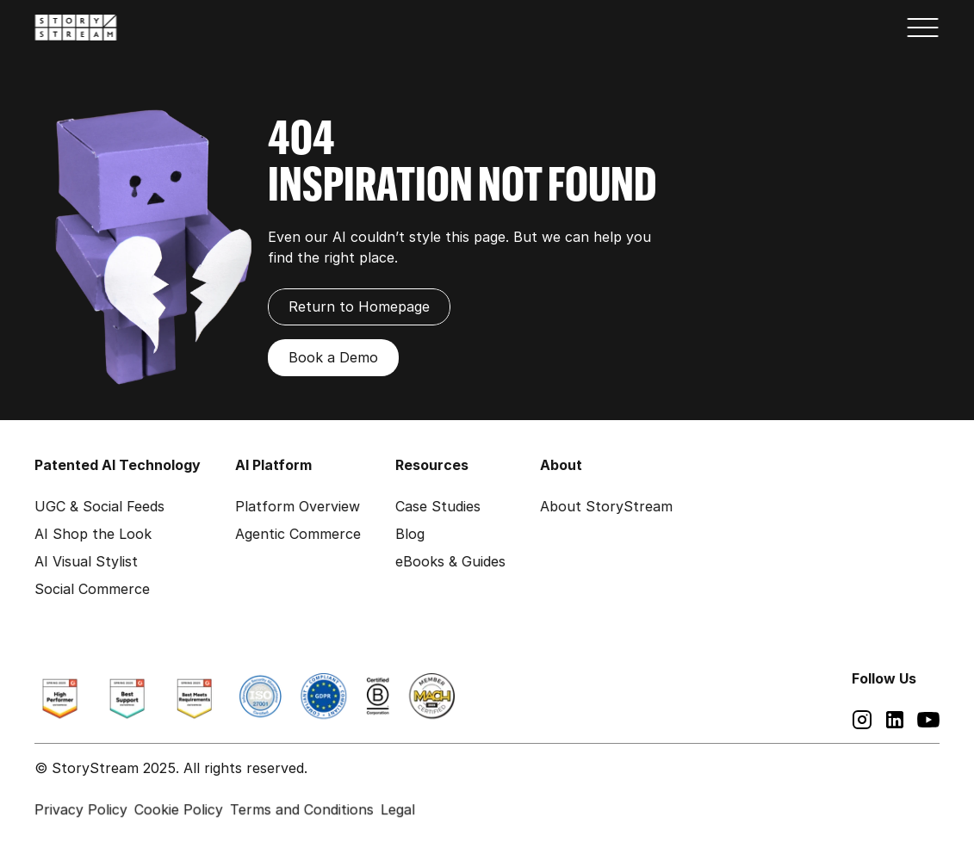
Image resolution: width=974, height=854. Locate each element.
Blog (410, 533)
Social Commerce (92, 588)
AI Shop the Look (93, 533)
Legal (398, 809)
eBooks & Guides (450, 561)
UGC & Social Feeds (99, 506)
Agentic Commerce (298, 533)
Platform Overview (297, 506)
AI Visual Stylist (86, 561)
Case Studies (438, 506)
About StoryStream (606, 506)
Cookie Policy (178, 809)
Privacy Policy (80, 809)
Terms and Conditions (302, 809)
